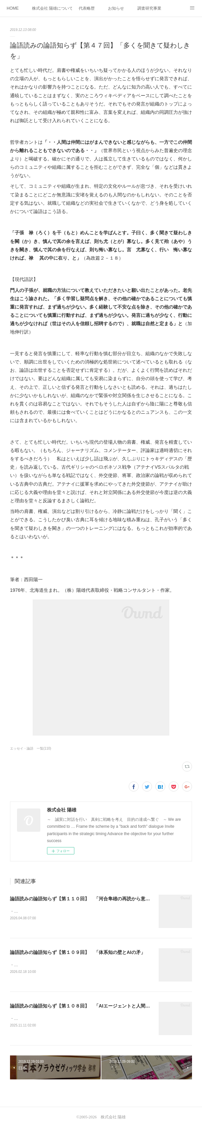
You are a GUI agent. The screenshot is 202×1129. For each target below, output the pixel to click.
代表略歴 (87, 8)
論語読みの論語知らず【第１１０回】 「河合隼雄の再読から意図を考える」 (91, 898)
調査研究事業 (149, 8)
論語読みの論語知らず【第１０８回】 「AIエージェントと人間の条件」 (87, 1007)
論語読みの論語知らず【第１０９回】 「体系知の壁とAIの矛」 (77, 953)
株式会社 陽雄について (52, 8)
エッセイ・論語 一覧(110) (30, 748)
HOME (13, 8)
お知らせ (116, 8)
